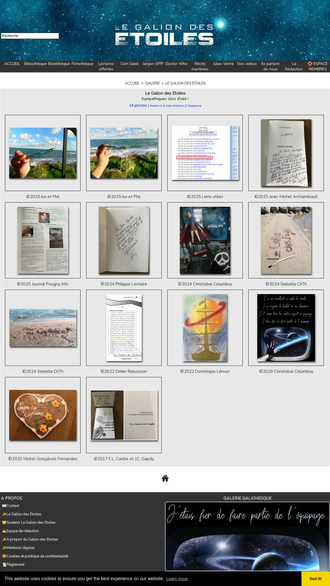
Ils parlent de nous (270, 66)
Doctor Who (176, 63)
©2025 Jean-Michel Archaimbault (286, 196)
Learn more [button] (177, 578)
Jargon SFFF (153, 63)
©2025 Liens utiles (205, 196)
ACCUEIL (12, 63)
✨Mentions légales (17, 534)
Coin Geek (130, 63)
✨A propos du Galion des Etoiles (29, 528)
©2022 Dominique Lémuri (205, 370)
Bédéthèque (59, 63)
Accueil (132, 83)
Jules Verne (223, 63)
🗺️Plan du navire (15, 552)
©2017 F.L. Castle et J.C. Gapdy (124, 458)
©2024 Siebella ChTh (286, 283)
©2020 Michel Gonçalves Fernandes (43, 458)
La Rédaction (294, 66)
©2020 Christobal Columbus (286, 370)
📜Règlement (12, 546)
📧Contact (9, 503)
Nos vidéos (247, 63)
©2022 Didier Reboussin (124, 370)
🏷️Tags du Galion (15, 559)
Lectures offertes (106, 66)
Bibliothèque (35, 63)
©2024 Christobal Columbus (205, 283)
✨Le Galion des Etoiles (20, 509)
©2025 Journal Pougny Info (43, 283)
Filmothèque (82, 63)
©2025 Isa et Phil (42, 196)
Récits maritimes (200, 66)
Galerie (152, 83)
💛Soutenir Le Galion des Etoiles (28, 515)
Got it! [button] (316, 578)
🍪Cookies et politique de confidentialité (34, 540)
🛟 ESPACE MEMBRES (318, 66)
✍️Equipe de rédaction (19, 522)
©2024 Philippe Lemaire (124, 283)
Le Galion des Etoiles (185, 83)
